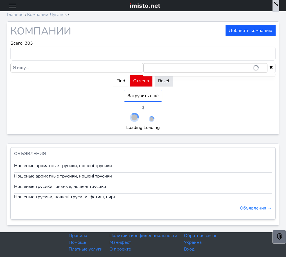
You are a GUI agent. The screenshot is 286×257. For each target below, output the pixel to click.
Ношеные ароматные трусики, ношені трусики (63, 166)
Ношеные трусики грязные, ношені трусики (60, 186)
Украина (193, 242)
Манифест (120, 242)
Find (120, 81)
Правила (78, 236)
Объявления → (256, 208)
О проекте (120, 249)
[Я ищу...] (76, 67)
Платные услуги (86, 249)
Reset (164, 81)
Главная (15, 15)
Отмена (141, 81)
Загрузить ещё (143, 96)
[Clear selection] (271, 68)
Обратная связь (200, 236)
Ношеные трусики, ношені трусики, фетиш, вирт (65, 197)
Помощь (77, 242)
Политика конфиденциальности (143, 236)
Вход (189, 249)
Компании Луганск (47, 15)
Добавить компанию (250, 31)
